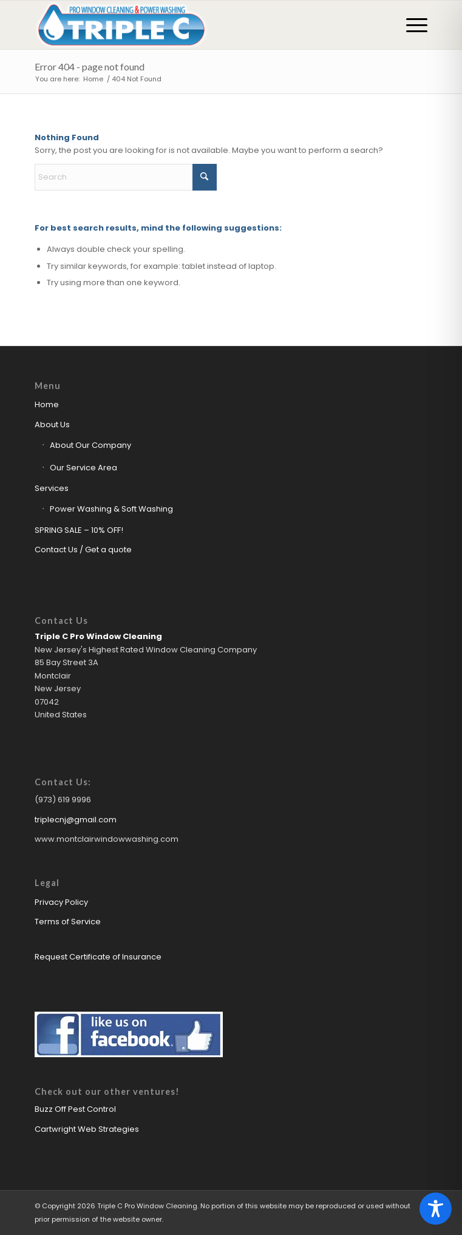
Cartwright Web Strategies (87, 1129)
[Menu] (410, 25)
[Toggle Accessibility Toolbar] (435, 1208)
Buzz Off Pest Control (75, 1109)
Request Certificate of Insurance (98, 957)
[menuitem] (410, 25)
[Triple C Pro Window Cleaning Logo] (191, 25)
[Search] (126, 177)
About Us (52, 424)
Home (47, 404)
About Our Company (90, 445)
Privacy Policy (61, 902)
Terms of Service (68, 921)
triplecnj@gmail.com (76, 819)
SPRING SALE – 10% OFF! (79, 530)
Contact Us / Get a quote (83, 549)
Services (52, 488)
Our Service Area (83, 467)
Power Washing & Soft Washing (111, 509)
